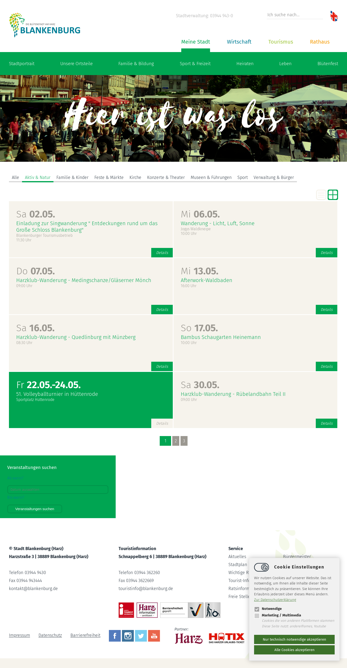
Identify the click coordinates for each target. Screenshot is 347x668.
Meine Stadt (195, 41)
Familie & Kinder (72, 177)
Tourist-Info (239, 580)
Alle (15, 177)
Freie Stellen (240, 596)
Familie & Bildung (136, 63)
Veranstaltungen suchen (34, 509)
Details (162, 252)
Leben (285, 63)
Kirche (136, 177)
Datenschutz (50, 635)
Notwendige (268, 609)
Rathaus (320, 41)
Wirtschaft (239, 41)
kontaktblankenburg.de (34, 588)
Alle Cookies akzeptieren (294, 650)
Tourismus (280, 41)
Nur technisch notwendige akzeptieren (294, 639)
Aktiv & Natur (38, 177)
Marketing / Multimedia (277, 615)
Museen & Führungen (213, 177)
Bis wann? (15, 497)
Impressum (19, 635)
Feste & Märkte (109, 177)
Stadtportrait (21, 63)
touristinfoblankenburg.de (146, 588)
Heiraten (245, 63)
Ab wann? (15, 478)
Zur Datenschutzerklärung (275, 600)
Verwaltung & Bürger (276, 177)
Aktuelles (237, 556)
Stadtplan (238, 564)
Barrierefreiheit (86, 635)
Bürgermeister (297, 556)
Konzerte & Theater (167, 177)
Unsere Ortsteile (76, 63)
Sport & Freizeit (195, 63)
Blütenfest (327, 63)
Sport (245, 177)
